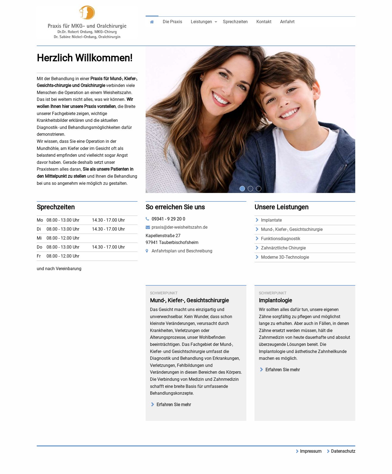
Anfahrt (287, 21)
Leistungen (201, 21)
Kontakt (263, 21)
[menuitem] (152, 21)
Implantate (271, 220)
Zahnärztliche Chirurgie (283, 247)
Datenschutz (343, 451)
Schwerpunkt (163, 293)
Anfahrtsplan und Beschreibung (182, 250)
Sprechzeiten (235, 21)
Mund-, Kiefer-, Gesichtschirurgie (292, 229)
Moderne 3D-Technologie (285, 257)
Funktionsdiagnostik (280, 238)
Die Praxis (172, 21)
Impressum (310, 451)
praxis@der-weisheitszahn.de (179, 227)
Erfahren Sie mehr (174, 404)
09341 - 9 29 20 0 (168, 219)
